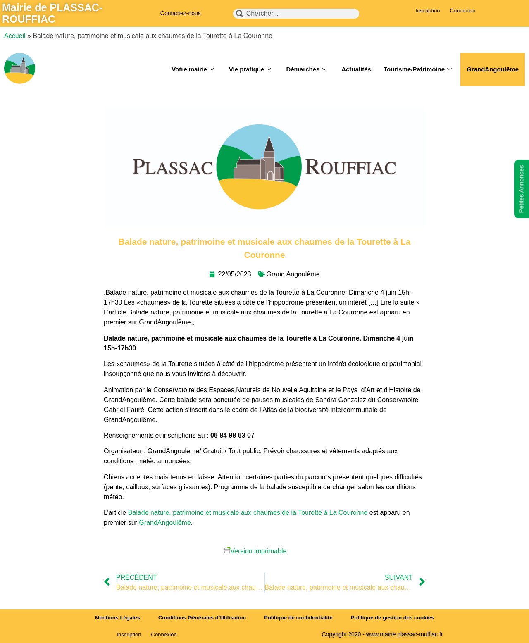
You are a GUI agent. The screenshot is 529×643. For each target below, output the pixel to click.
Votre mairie (193, 69)
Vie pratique (250, 69)
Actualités (356, 69)
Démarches (306, 69)
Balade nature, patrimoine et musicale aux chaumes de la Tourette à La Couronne (248, 512)
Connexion (462, 10)
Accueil (15, 35)
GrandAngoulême (493, 69)
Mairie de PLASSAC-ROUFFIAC (52, 13)
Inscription (427, 10)
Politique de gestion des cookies (392, 617)
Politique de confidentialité (298, 617)
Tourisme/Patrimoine (418, 69)
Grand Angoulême (293, 274)
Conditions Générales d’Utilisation (202, 617)
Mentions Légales (117, 617)
